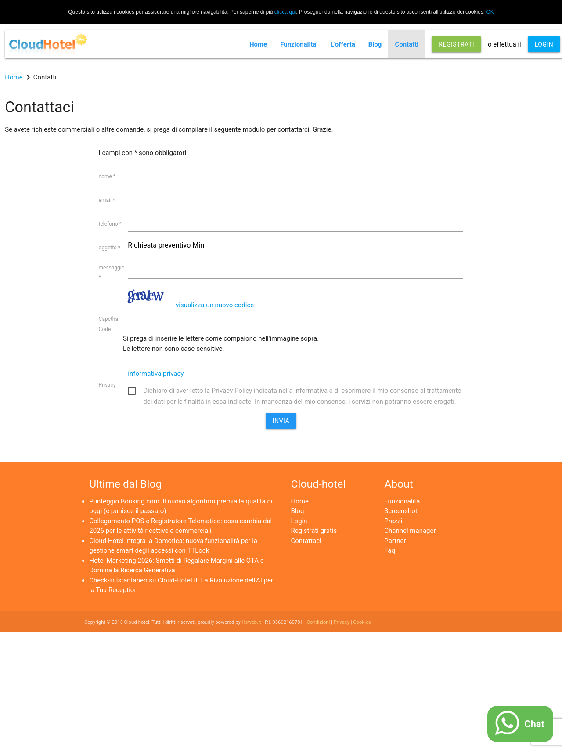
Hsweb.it (251, 622)
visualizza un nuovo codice (215, 305)
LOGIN (544, 44)
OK (490, 12)
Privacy (107, 385)
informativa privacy (156, 373)
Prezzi (393, 521)
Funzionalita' (298, 44)
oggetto (109, 247)
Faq (389, 550)
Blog (375, 44)
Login (299, 521)
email (107, 200)
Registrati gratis (314, 531)
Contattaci (306, 541)
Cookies (362, 622)
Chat (534, 724)
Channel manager (410, 531)
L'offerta (343, 44)
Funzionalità (402, 501)
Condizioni (318, 622)
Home (258, 44)
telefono (110, 224)
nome (107, 176)
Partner (395, 541)
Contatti (406, 44)
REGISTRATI (456, 44)
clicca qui (285, 12)
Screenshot (400, 511)
